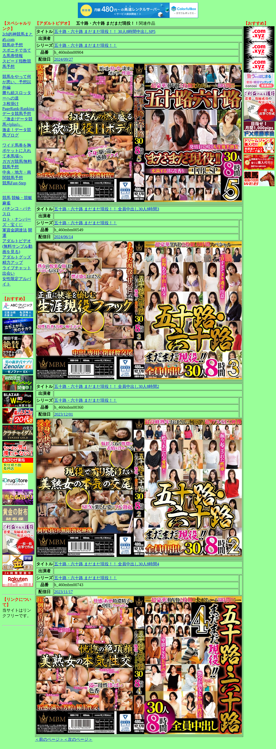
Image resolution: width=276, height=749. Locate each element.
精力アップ (12, 262)
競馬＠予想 (12, 45)
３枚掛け (10, 103)
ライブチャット (16, 268)
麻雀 (6, 203)
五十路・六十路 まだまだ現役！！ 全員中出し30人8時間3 (106, 209)
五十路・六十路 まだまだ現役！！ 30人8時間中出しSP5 (104, 31)
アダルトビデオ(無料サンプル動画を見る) (17, 246)
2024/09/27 (63, 59)
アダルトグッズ (16, 257)
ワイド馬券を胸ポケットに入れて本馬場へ (16, 150)
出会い (8, 273)
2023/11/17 (63, 592)
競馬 (6, 197)
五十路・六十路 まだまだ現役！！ (85, 45)
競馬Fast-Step (14, 183)
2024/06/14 (63, 237)
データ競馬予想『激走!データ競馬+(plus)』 (17, 119)
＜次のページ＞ (78, 739)
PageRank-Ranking (18, 108)
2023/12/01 (63, 414)
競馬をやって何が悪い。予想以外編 (16, 82)
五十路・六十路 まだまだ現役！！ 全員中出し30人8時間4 (106, 564)
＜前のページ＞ (49, 739)
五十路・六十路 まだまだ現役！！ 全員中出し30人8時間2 (106, 386)
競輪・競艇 (22, 197)
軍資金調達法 (14, 230)
